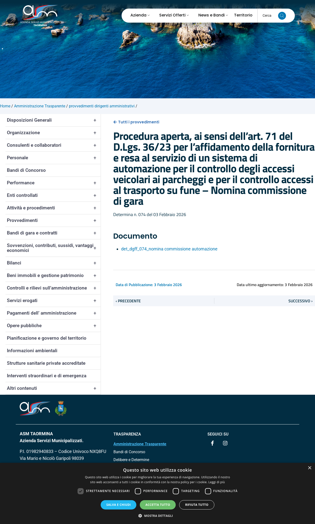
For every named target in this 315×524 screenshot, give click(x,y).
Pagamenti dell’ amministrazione (54, 313)
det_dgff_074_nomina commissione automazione (169, 248)
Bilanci (54, 263)
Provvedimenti (54, 220)
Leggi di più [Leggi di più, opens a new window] (216, 482)
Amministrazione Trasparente (139, 444)
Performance (54, 183)
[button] (157, 515)
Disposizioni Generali (54, 120)
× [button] (309, 468)
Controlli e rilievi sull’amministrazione (54, 288)
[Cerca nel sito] (282, 16)
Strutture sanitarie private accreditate (46, 363)
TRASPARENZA (127, 434)
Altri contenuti (54, 388)
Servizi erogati (54, 300)
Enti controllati (54, 195)
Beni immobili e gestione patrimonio (54, 275)
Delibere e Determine (131, 459)
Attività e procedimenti (54, 208)
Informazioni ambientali (32, 350)
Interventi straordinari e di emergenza (46, 375)
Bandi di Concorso (26, 170)
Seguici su (218, 434)
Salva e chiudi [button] (118, 505)
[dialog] (157, 493)
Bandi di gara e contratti (54, 233)
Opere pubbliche (54, 326)
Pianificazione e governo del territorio (46, 338)
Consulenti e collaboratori (54, 145)
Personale (54, 158)
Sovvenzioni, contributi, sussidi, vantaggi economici (54, 248)
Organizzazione (54, 133)
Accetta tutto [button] (157, 505)
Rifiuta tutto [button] (196, 505)
